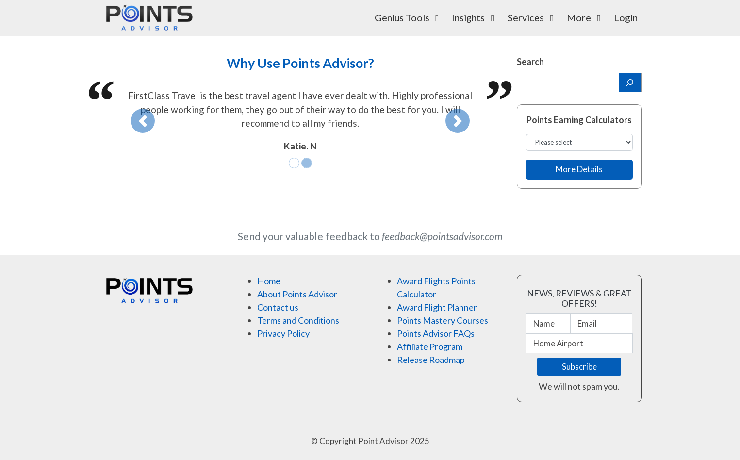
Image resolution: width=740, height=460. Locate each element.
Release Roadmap (431, 359)
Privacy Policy (283, 333)
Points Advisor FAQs (436, 333)
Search (530, 61)
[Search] (630, 82)
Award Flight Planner (437, 307)
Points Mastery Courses (442, 320)
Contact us (277, 307)
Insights (475, 17)
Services (533, 17)
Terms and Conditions (298, 320)
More (586, 17)
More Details (579, 169)
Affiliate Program (429, 346)
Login (626, 17)
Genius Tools (409, 17)
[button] (142, 121)
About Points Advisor (297, 294)
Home (268, 281)
